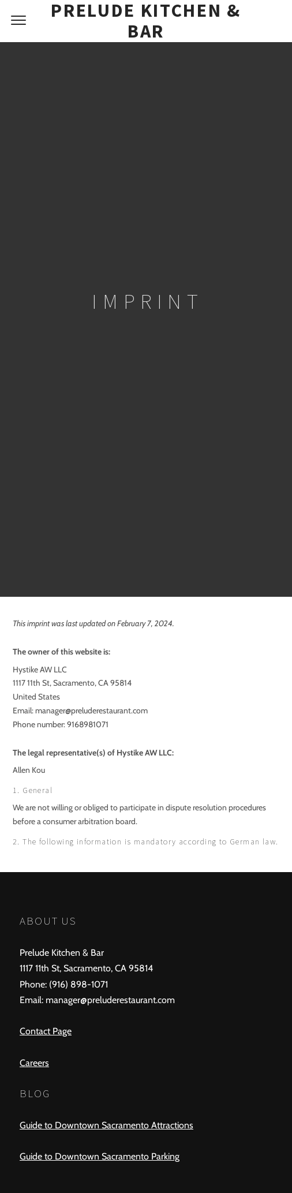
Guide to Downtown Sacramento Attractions (106, 1125)
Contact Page (46, 1031)
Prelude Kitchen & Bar (146, 21)
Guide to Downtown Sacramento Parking (99, 1156)
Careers (34, 1062)
